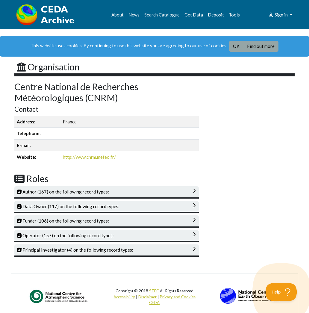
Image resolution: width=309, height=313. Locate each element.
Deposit (216, 14)
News (134, 14)
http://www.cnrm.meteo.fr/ (89, 157)
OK (236, 46)
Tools (234, 14)
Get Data (193, 14)
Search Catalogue (162, 14)
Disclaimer (147, 296)
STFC (154, 290)
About (117, 14)
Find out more (261, 46)
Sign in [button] (278, 14)
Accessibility (124, 296)
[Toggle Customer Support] (281, 292)
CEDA (154, 302)
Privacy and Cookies (178, 296)
